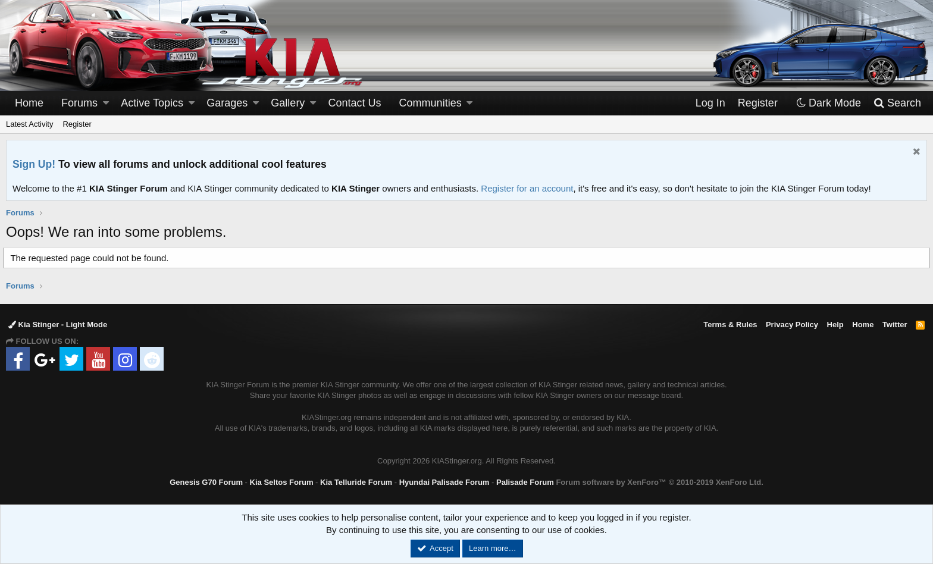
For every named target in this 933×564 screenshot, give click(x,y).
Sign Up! (33, 164)
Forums (79, 103)
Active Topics (152, 103)
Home (29, 103)
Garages (227, 103)
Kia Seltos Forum (282, 482)
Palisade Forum (525, 482)
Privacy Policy (792, 324)
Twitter (894, 324)
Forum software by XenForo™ (659, 482)
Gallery (288, 103)
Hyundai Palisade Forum (444, 482)
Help (835, 324)
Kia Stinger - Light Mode (57, 324)
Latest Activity (29, 124)
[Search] (897, 103)
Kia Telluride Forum (356, 482)
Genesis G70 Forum (206, 482)
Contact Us (354, 103)
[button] (106, 103)
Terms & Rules (730, 324)
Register (76, 124)
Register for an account (527, 188)
